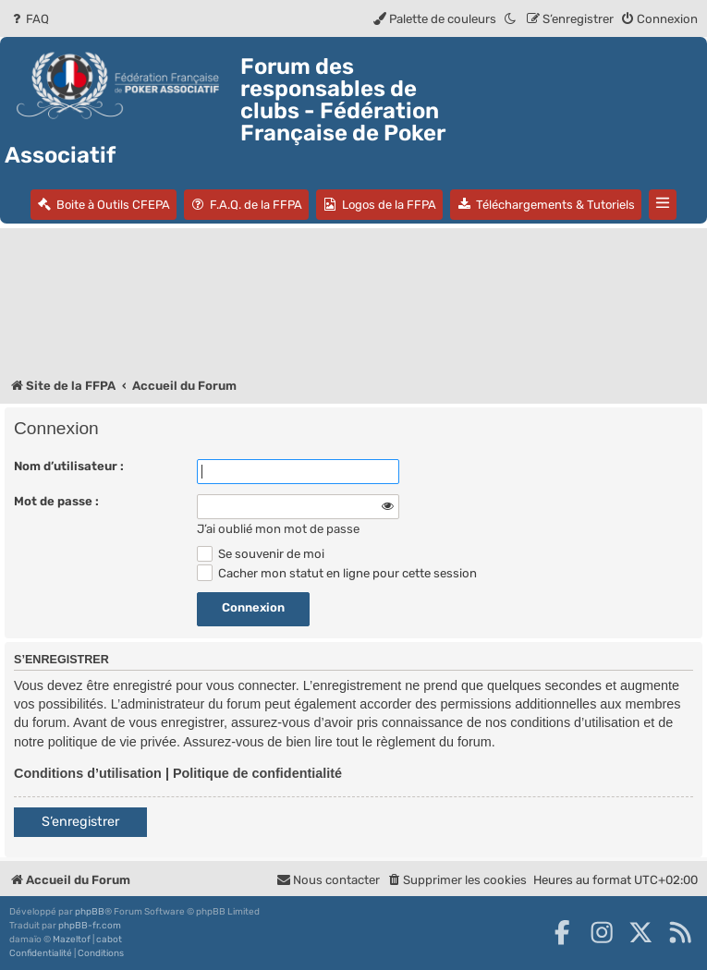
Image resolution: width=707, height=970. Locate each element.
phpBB (89, 911)
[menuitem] (29, 19)
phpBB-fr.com (89, 925)
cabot (109, 939)
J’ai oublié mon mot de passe (278, 529)
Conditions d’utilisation (88, 773)
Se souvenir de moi (260, 554)
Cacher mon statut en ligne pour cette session (337, 573)
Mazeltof (72, 939)
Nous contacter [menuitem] (328, 880)
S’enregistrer (80, 822)
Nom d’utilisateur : (69, 466)
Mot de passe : (56, 501)
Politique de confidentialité (257, 773)
